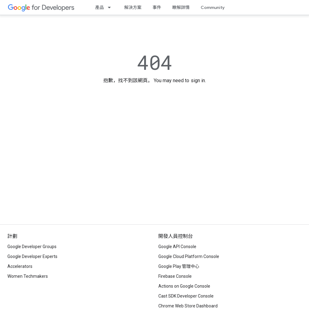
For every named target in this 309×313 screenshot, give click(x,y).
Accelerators (19, 266)
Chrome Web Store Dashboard (188, 305)
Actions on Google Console (184, 286)
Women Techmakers (27, 276)
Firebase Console (175, 276)
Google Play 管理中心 (178, 266)
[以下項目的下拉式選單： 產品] (111, 7)
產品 (99, 7)
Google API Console (177, 246)
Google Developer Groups (31, 246)
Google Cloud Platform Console (188, 256)
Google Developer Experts (32, 256)
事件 (156, 7)
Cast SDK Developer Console (186, 296)
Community (213, 7)
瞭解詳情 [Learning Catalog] (181, 7)
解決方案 (132, 7)
